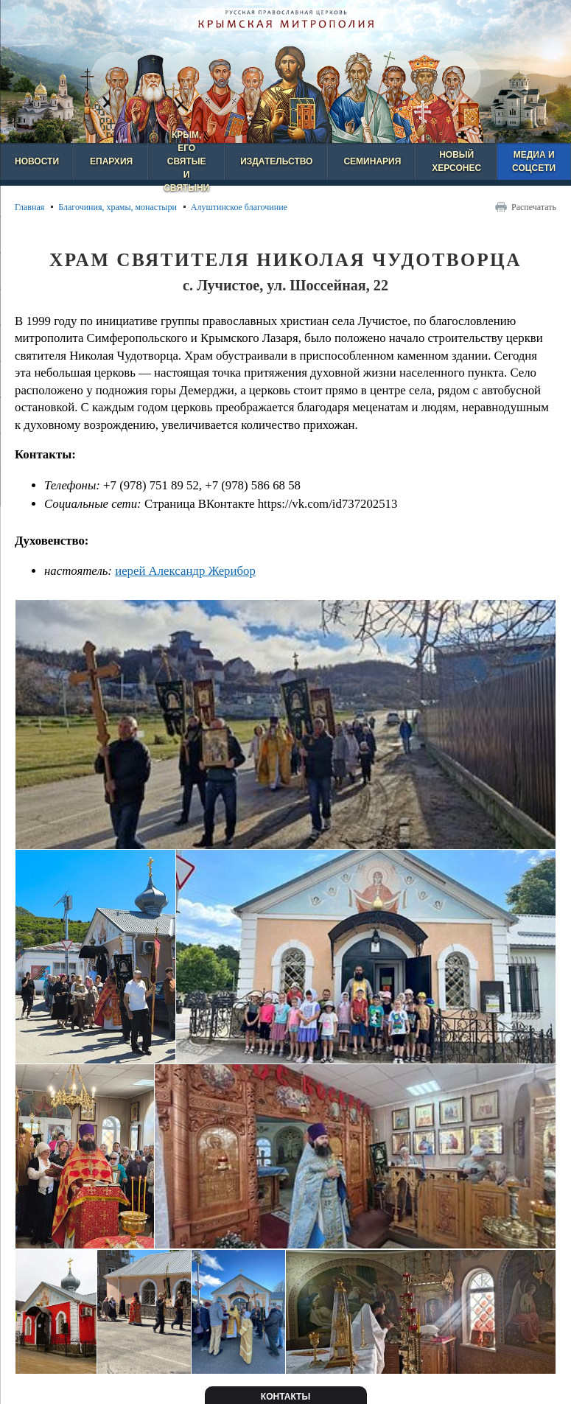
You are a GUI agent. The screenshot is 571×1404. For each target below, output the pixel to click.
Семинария (372, 161)
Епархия (111, 161)
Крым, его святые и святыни (186, 161)
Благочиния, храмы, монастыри (117, 207)
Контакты (285, 1396)
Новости (37, 161)
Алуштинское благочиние (239, 207)
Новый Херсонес (456, 161)
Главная (29, 207)
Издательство (276, 161)
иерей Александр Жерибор (185, 571)
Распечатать (533, 207)
